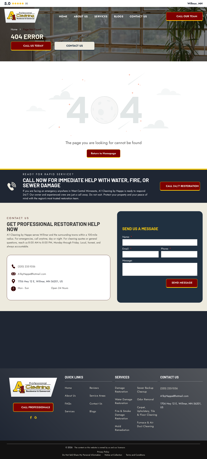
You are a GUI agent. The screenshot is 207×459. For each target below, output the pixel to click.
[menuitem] (63, 16)
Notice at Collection (113, 454)
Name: (126, 235)
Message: (127, 258)
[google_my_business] (35, 418)
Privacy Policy (103, 451)
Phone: (165, 247)
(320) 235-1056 (26, 266)
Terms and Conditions (135, 454)
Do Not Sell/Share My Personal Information (81, 454)
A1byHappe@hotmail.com (32, 274)
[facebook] (31, 418)
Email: (125, 247)
